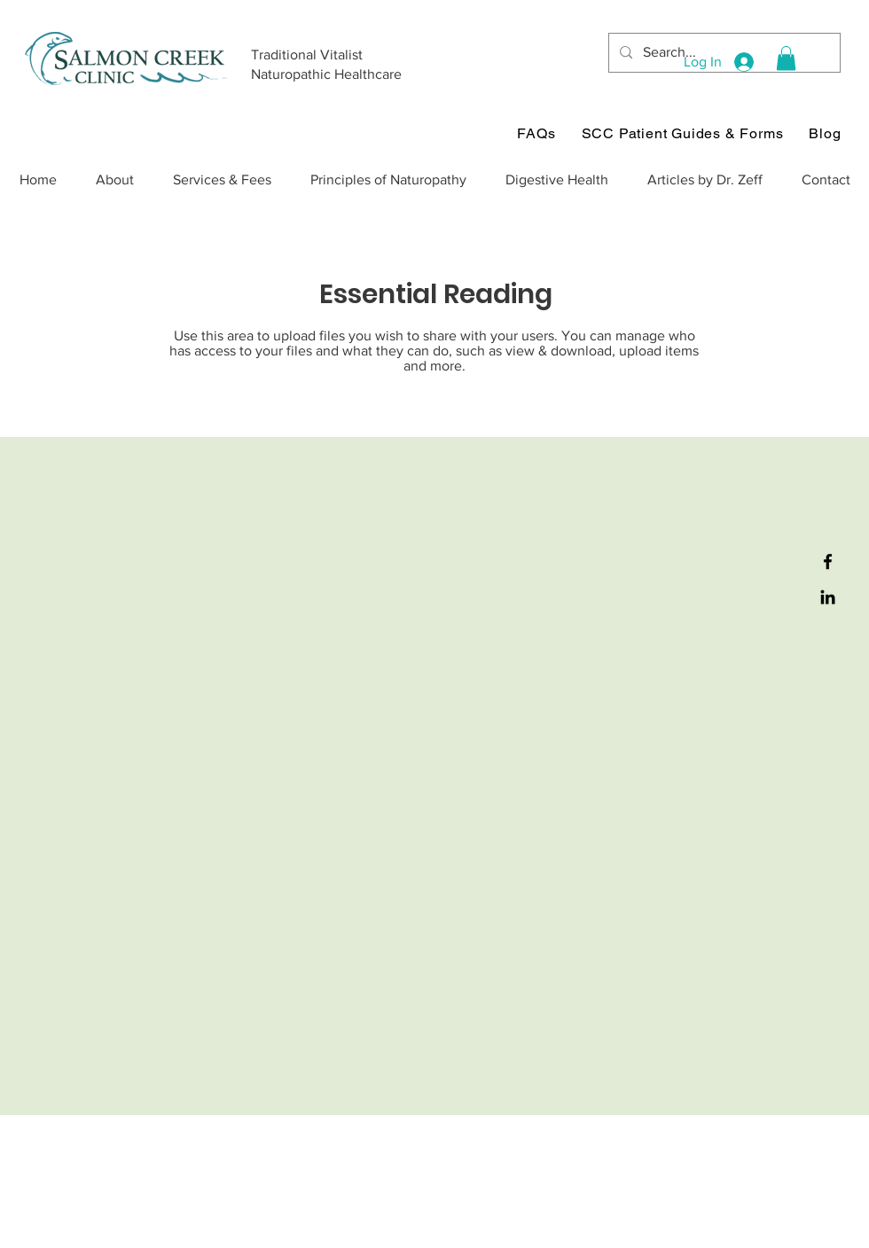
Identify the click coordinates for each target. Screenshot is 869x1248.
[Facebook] (828, 561)
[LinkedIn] (828, 597)
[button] (786, 58)
